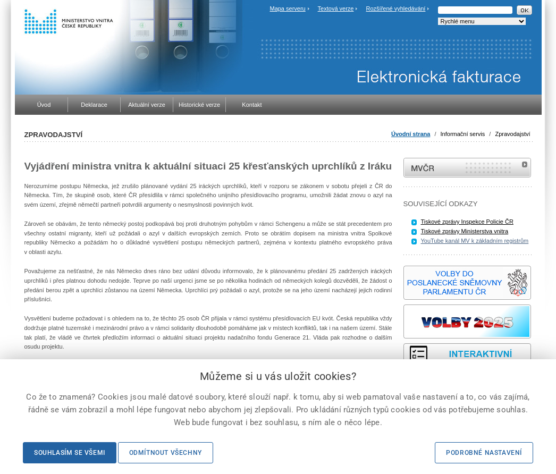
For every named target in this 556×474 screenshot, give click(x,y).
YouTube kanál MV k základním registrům (475, 241)
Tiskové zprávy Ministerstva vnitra (465, 231)
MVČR (467, 167)
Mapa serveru (287, 8)
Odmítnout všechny (165, 452)
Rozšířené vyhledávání (396, 8)
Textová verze (336, 8)
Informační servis (463, 134)
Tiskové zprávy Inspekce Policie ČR (467, 221)
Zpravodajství (512, 134)
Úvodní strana (410, 134)
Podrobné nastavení (484, 452)
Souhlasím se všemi (69, 452)
